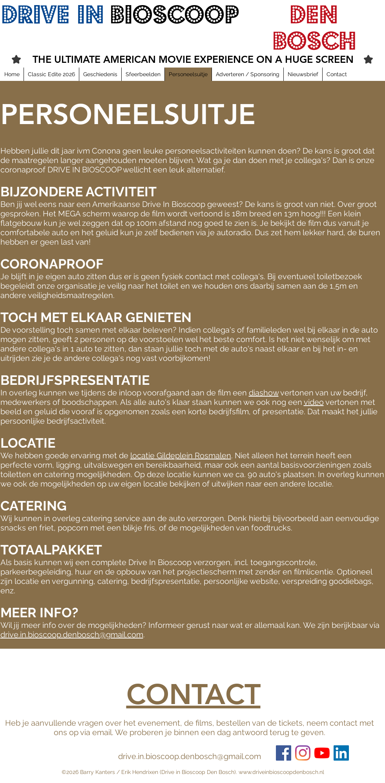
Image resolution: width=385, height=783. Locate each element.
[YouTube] (322, 753)
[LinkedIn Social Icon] (341, 753)
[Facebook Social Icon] (283, 753)
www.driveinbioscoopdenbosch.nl (281, 772)
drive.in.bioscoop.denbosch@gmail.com (71, 634)
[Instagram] (302, 753)
